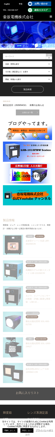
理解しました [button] (10, 430)
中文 (20, 4)
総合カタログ (41, 10)
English (7, 4)
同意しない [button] (27, 430)
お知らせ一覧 (27, 112)
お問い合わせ (41, 3)
